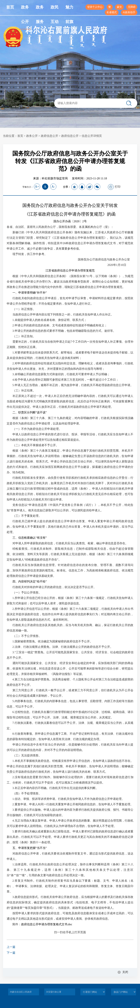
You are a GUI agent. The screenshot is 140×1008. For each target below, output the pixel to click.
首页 (10, 7)
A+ (37, 186)
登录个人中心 (94, 7)
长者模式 (112, 12)
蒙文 (119, 7)
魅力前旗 (69, 14)
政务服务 (40, 14)
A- (53, 186)
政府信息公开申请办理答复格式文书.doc (46, 924)
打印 (114, 187)
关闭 (125, 972)
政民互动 (55, 14)
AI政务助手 (129, 12)
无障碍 (131, 7)
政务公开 (25, 14)
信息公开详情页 (92, 135)
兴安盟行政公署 (53, 992)
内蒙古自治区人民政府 (21, 992)
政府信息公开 (49, 135)
